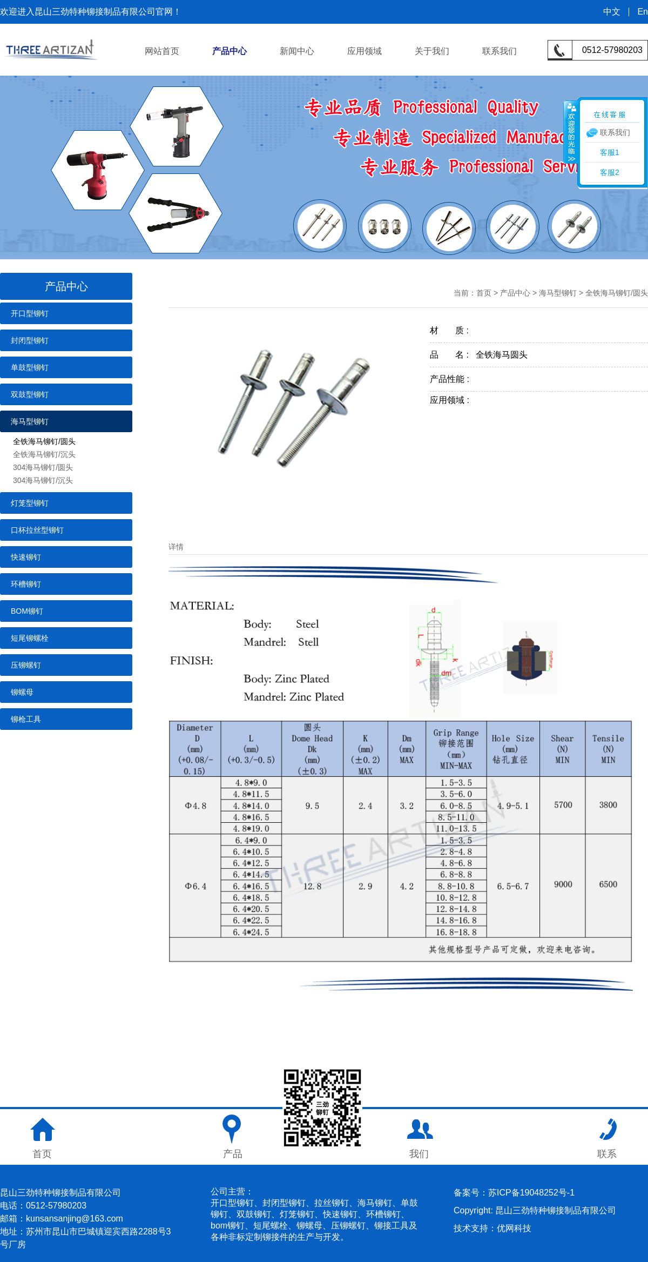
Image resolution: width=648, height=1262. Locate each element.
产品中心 (229, 51)
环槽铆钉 (26, 584)
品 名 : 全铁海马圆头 (479, 354)
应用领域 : (453, 400)
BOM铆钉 (27, 611)
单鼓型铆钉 (30, 367)
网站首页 (162, 51)
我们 (419, 1154)
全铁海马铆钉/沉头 (44, 454)
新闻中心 (297, 51)
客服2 (609, 172)
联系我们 (499, 51)
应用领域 (364, 51)
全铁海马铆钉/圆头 (44, 441)
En (642, 12)
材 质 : (453, 330)
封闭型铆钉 (30, 340)
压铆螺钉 (26, 665)
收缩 (570, 132)
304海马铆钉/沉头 (43, 480)
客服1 (609, 152)
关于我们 (432, 51)
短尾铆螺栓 (30, 638)
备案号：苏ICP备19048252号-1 (514, 1192)
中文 (611, 12)
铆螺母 (22, 692)
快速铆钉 (26, 557)
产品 (232, 1154)
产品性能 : (453, 379)
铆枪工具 (26, 719)
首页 (483, 292)
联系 (607, 1154)
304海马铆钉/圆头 (43, 467)
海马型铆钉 (30, 421)
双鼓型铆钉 (30, 394)
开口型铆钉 (30, 313)
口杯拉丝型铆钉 (37, 530)
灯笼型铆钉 (30, 503)
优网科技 (514, 1228)
